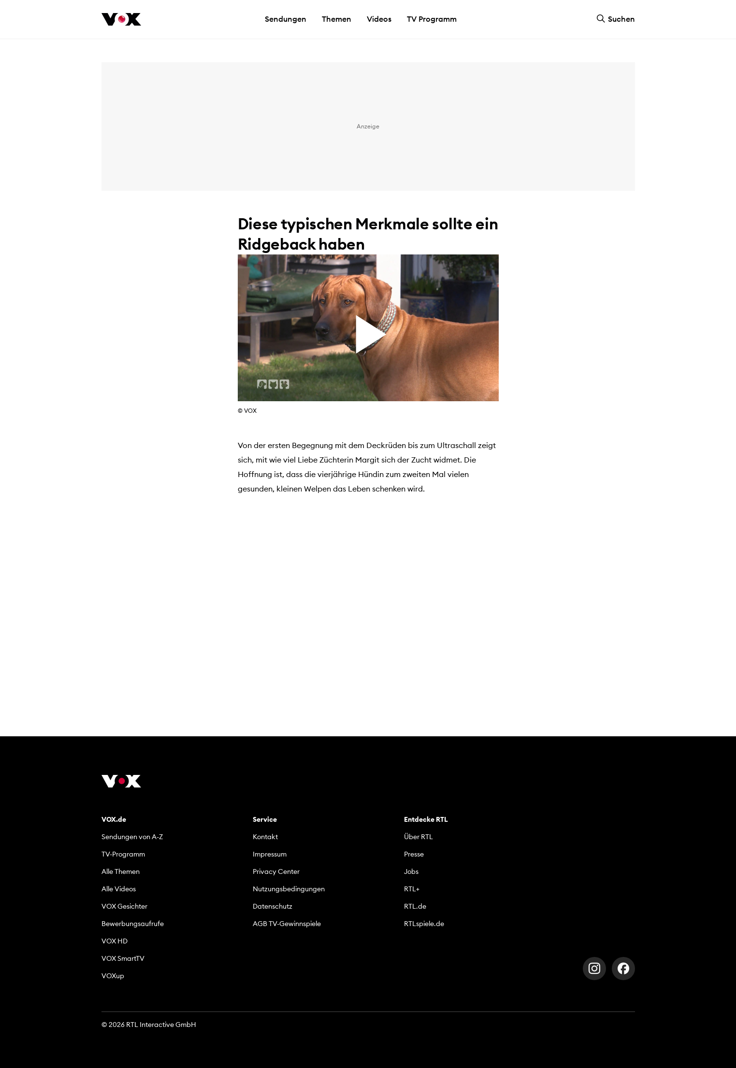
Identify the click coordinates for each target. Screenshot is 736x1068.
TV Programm (432, 19)
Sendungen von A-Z (132, 836)
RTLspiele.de (424, 923)
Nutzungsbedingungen (289, 889)
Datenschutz (272, 906)
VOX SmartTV (122, 958)
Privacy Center (276, 871)
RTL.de (415, 906)
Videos (379, 19)
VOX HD (114, 941)
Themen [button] (336, 19)
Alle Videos (118, 889)
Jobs (411, 871)
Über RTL (418, 836)
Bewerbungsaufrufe (132, 923)
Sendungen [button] (285, 19)
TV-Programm (123, 854)
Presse (414, 854)
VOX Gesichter (124, 906)
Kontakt (265, 836)
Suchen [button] (615, 19)
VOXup (112, 975)
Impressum (270, 854)
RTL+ (411, 889)
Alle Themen (120, 871)
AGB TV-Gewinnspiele (287, 923)
